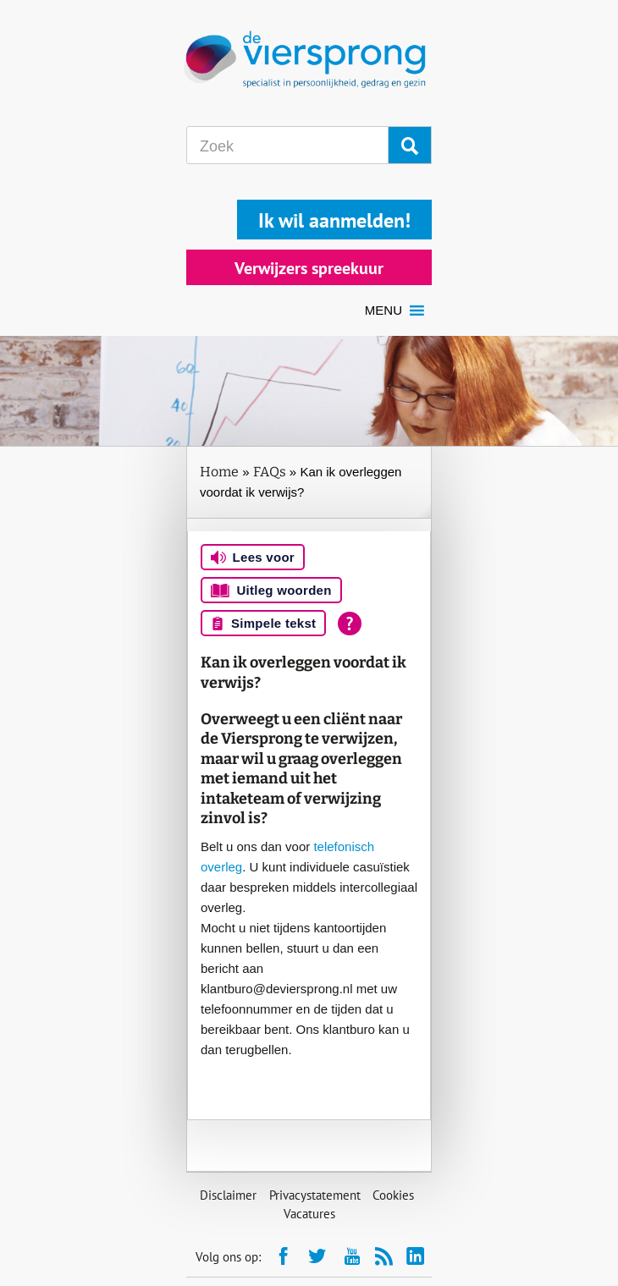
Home (219, 472)
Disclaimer (228, 1195)
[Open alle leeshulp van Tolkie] (349, 623)
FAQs (269, 472)
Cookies (393, 1195)
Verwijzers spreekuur (309, 268)
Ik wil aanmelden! (334, 220)
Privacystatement (315, 1195)
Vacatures (309, 1214)
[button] (383, 310)
